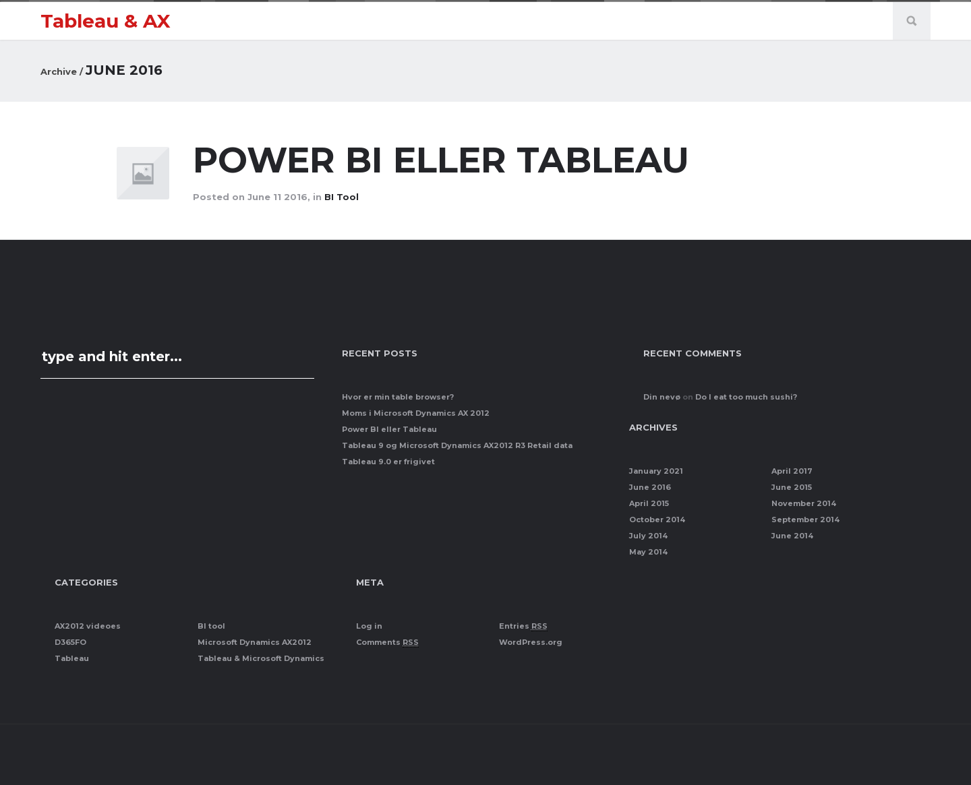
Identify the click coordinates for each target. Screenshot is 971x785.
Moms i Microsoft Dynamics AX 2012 (416, 413)
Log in (369, 626)
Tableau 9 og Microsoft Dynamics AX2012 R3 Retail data (457, 445)
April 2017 (792, 471)
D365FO (70, 642)
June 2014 (792, 535)
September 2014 (805, 519)
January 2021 (656, 471)
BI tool (341, 196)
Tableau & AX (105, 20)
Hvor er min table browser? (398, 397)
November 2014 (803, 503)
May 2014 (648, 552)
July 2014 (648, 535)
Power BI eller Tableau (446, 160)
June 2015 (791, 487)
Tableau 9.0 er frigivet (388, 461)
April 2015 (649, 503)
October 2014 (657, 519)
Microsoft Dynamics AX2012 (255, 642)
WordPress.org (530, 642)
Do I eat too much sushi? (746, 397)
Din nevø (661, 397)
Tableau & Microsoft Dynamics (261, 658)
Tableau (72, 658)
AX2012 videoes (88, 626)
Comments (387, 642)
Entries (523, 626)
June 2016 (650, 487)
